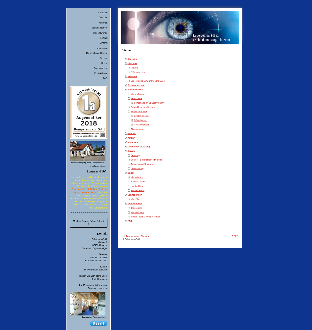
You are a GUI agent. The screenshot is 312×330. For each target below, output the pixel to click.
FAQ (130, 221)
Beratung (135, 155)
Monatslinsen (137, 212)
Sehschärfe (136, 98)
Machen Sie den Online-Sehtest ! (88, 222)
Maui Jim (135, 199)
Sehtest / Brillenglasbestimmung (146, 160)
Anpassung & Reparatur (142, 164)
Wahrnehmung (138, 94)
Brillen (131, 173)
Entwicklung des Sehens (143, 107)
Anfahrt (131, 138)
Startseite (132, 59)
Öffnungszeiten (138, 72)
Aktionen (132, 76)
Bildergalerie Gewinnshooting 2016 (148, 81)
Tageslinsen (136, 208)
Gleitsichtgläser (141, 124)
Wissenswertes (135, 89)
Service (131, 151)
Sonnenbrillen (135, 195)
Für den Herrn (137, 190)
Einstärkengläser (142, 116)
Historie (134, 68)
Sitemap (145, 236)
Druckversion (131, 236)
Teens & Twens (138, 181)
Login (235, 235)
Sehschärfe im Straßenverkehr (149, 103)
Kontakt (132, 133)
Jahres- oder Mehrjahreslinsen (145, 216)
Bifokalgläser (140, 120)
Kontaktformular (99, 279)
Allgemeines (137, 129)
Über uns (132, 63)
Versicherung (137, 168)
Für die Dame (137, 186)
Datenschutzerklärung (139, 146)
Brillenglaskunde (139, 111)
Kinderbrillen (137, 177)
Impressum (133, 142)
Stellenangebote (136, 85)
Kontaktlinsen (135, 203)
